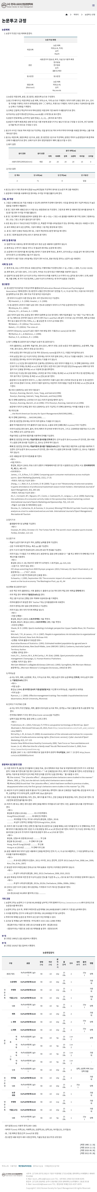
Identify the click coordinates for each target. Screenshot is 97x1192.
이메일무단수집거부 (52, 1166)
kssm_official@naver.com (43, 1179)
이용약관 (13, 1166)
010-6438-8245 (78, 1179)
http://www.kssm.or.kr (71, 902)
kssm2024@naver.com (42, 1184)
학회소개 (5, 1166)
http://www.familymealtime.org (25, 749)
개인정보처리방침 (24, 1166)
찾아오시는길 (38, 1166)
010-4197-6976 (75, 1184)
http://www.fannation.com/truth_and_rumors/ (74, 728)
